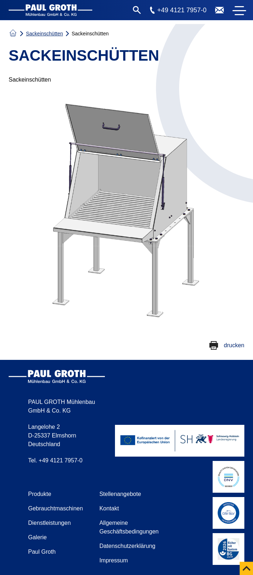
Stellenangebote (120, 494)
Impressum (113, 560)
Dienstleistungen (49, 523)
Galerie (37, 537)
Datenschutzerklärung (127, 546)
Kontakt (109, 508)
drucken (234, 345)
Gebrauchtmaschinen (55, 508)
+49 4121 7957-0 (182, 10)
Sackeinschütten (44, 33)
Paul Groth (42, 552)
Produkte (39, 494)
